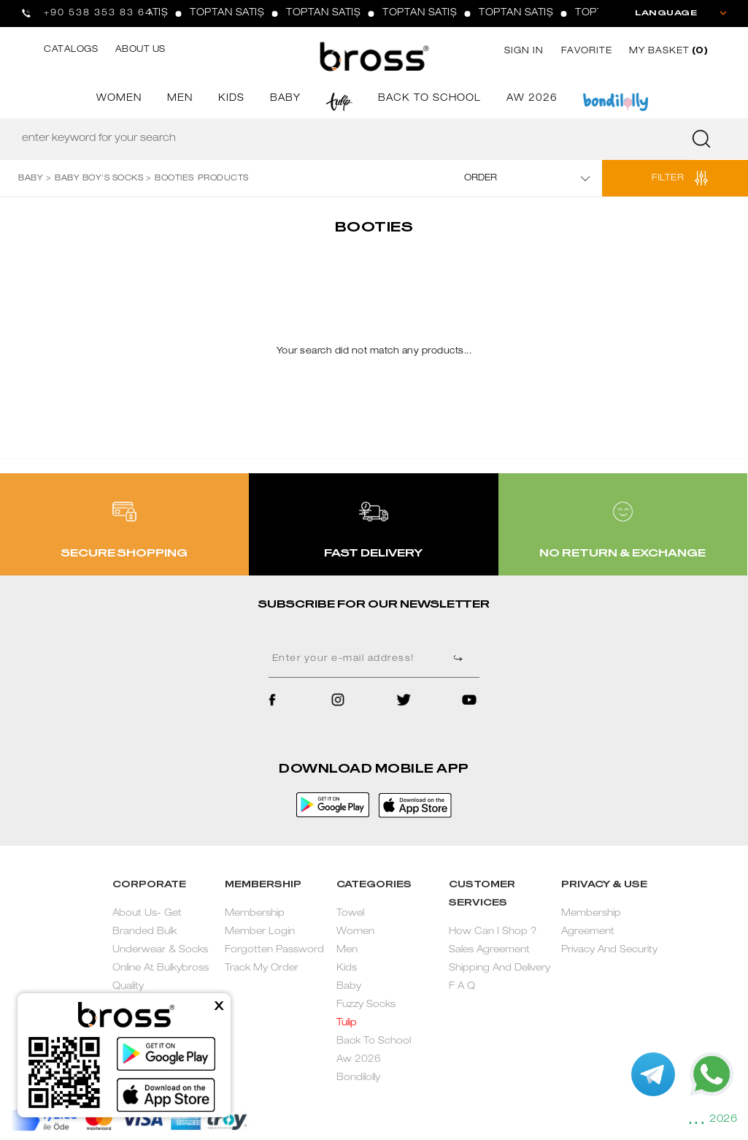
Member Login (260, 932)
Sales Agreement (489, 950)
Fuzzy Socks (366, 1005)
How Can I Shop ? (492, 932)
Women (355, 932)
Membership (255, 914)
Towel (350, 914)
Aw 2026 (358, 1060)
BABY (285, 99)
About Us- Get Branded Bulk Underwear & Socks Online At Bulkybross (160, 941)
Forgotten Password (274, 950)
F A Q (462, 987)
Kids (346, 968)
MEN (180, 99)
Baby (348, 987)
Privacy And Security (609, 950)
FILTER (668, 178)
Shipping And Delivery (499, 968)
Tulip (346, 1023)
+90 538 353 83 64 (98, 13)
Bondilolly (358, 1078)
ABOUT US (140, 49)
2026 (723, 1119)
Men (347, 950)
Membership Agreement (591, 923)
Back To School (373, 1042)
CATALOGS (71, 49)
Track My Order (261, 968)
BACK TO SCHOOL (429, 99)
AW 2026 (532, 99)
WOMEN (119, 99)
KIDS (231, 99)
